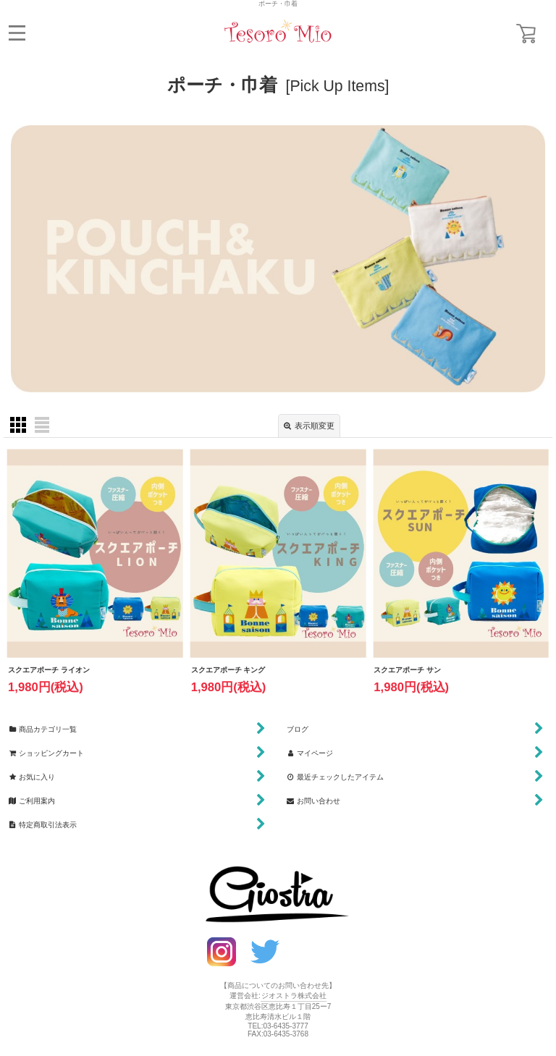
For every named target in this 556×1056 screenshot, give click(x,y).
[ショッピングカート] (526, 34)
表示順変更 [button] (309, 426)
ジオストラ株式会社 (294, 996)
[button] (17, 33)
